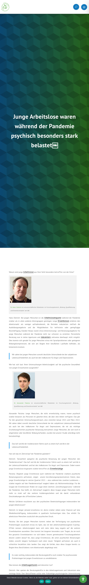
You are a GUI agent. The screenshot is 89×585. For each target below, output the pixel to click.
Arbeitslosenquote (52, 317)
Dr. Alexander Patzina (22, 403)
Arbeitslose (28, 272)
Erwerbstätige (56, 468)
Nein (48, 581)
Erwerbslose (63, 321)
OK (42, 581)
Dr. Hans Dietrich (15, 307)
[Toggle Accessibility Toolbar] (83, 579)
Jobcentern (46, 337)
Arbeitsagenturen (29, 565)
